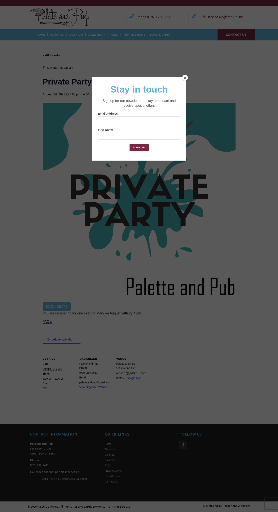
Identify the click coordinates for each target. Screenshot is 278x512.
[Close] (185, 78)
